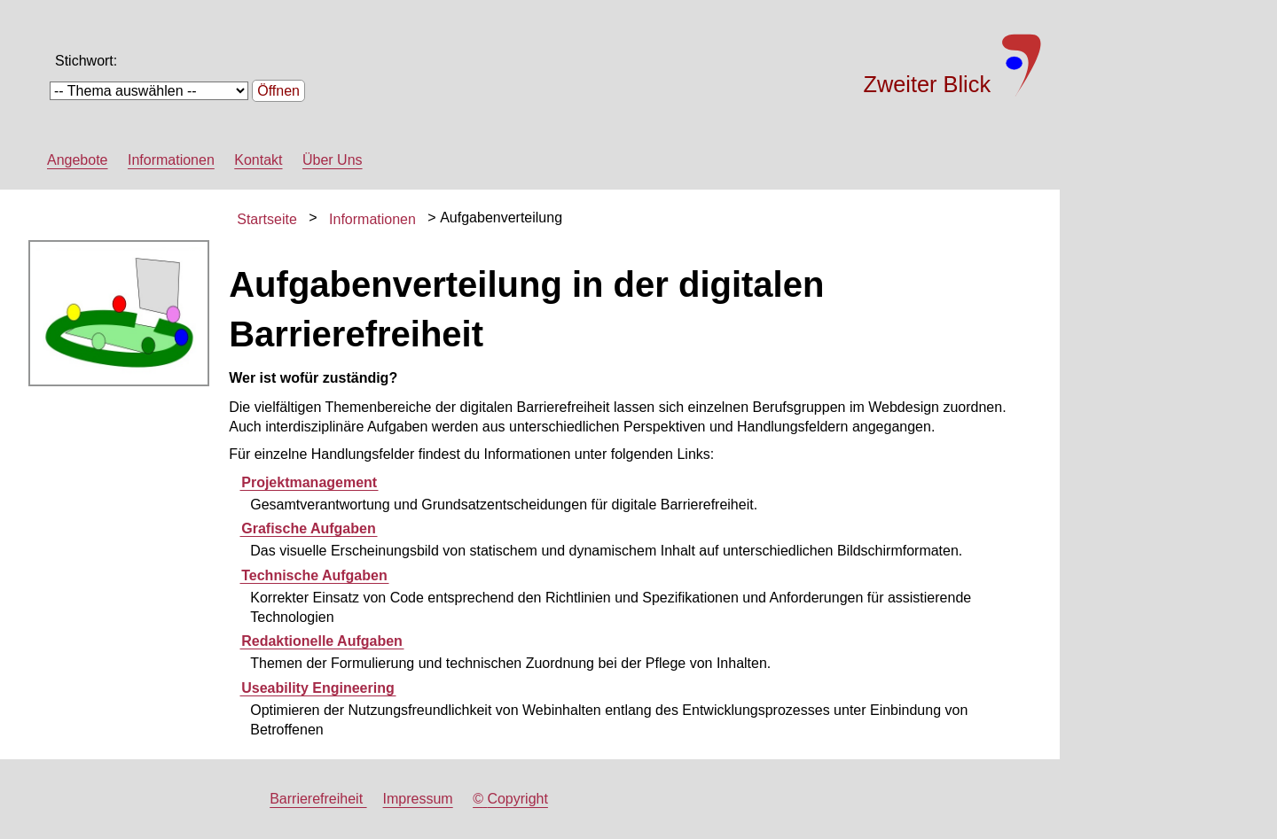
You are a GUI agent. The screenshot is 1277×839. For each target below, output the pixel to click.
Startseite (267, 219)
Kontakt (258, 159)
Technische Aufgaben (314, 575)
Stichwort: (86, 60)
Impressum (418, 798)
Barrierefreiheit (318, 798)
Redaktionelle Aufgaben (322, 641)
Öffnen (278, 90)
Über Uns (332, 159)
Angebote (77, 159)
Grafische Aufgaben (308, 528)
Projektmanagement (309, 482)
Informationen (171, 159)
